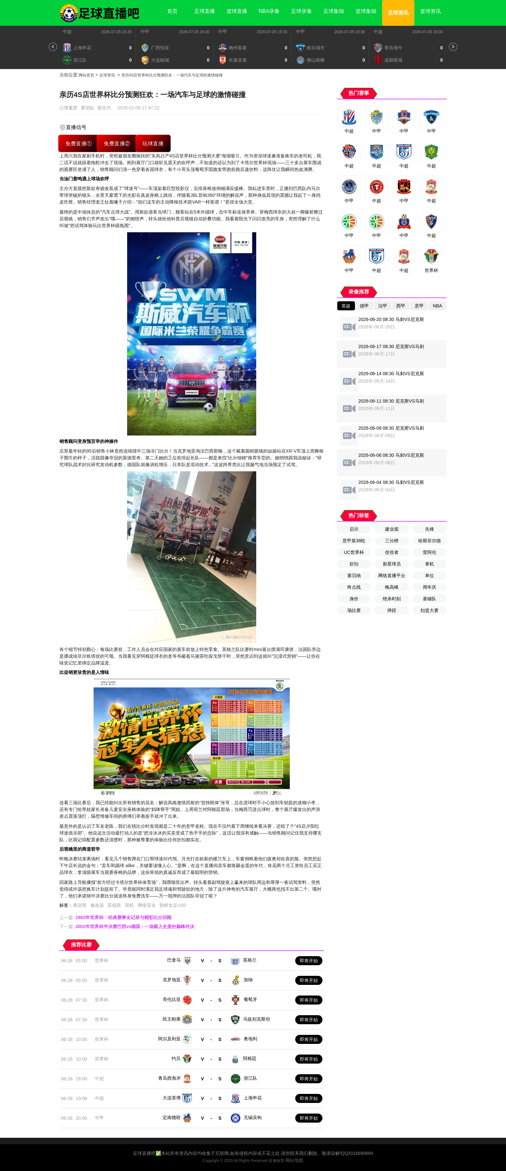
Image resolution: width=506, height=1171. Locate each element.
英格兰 (250, 960)
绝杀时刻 (392, 598)
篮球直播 (237, 11)
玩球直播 (153, 143)
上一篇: (115, 917)
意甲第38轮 (354, 540)
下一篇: (127, 926)
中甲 (144, 31)
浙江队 (250, 1078)
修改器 (97, 905)
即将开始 (309, 960)
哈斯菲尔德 (429, 540)
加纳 (248, 979)
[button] (52, 46)
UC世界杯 (354, 552)
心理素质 (68, 107)
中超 (67, 31)
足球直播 (204, 11)
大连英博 (172, 1097)
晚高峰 (392, 587)
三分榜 (392, 540)
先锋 (429, 529)
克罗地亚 (172, 979)
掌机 (429, 563)
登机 (129, 905)
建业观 (392, 529)
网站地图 (294, 1160)
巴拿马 (174, 960)
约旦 (176, 1058)
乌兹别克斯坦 (256, 1019)
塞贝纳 (354, 575)
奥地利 (250, 1038)
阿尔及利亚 (169, 1038)
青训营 (79, 905)
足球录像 (301, 11)
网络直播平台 (391, 575)
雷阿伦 (429, 552)
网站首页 (86, 75)
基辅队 (429, 598)
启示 (354, 529)
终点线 (354, 587)
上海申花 (253, 1097)
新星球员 (392, 563)
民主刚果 (172, 1019)
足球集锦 (333, 11)
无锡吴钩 (253, 1117)
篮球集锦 (366, 11)
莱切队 (87, 107)
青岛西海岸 (169, 1078)
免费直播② (117, 143)
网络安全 (147, 905)
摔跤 (391, 610)
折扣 (354, 563)
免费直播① (78, 143)
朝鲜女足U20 (172, 905)
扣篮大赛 (429, 610)
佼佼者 (392, 552)
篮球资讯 (430, 11)
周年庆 (429, 587)
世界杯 (101, 960)
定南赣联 (172, 1117)
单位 (429, 575)
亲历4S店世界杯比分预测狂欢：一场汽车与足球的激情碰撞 (172, 75)
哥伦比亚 (172, 999)
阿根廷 (250, 1058)
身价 (354, 598)
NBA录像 (269, 11)
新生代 (104, 107)
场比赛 (354, 610)
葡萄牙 (250, 999)
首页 (172, 11)
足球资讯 (398, 12)
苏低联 (114, 905)
